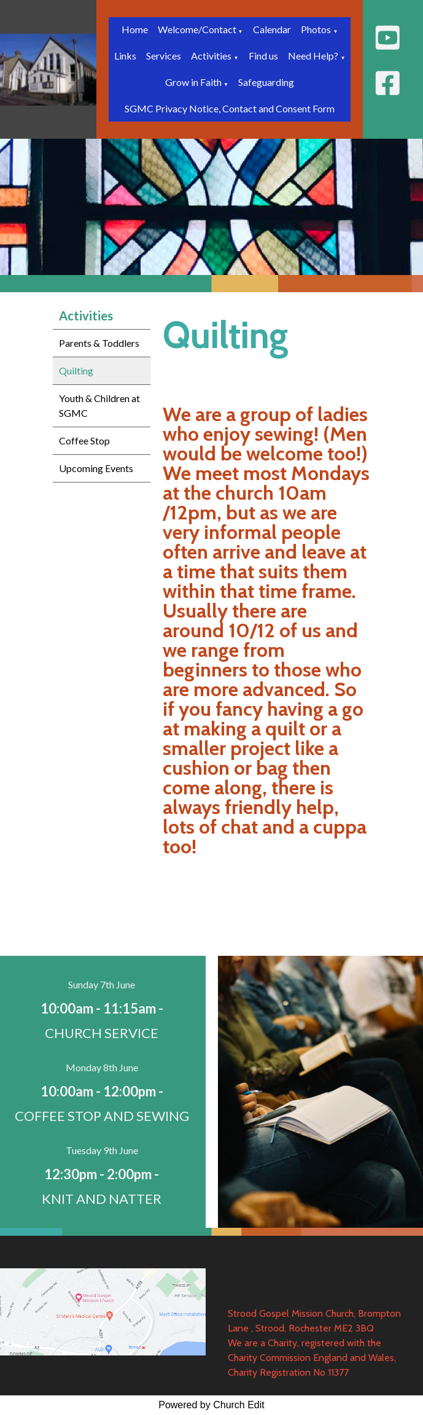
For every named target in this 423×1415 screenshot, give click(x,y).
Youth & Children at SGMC (99, 405)
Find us (263, 55)
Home (135, 29)
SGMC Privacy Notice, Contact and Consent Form (230, 108)
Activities (211, 55)
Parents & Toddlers (99, 343)
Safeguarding (266, 82)
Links (125, 55)
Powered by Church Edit (211, 1405)
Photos (316, 29)
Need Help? (313, 55)
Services (163, 55)
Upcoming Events (96, 468)
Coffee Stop (84, 440)
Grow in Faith (194, 82)
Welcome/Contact (198, 29)
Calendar (272, 29)
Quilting (76, 370)
